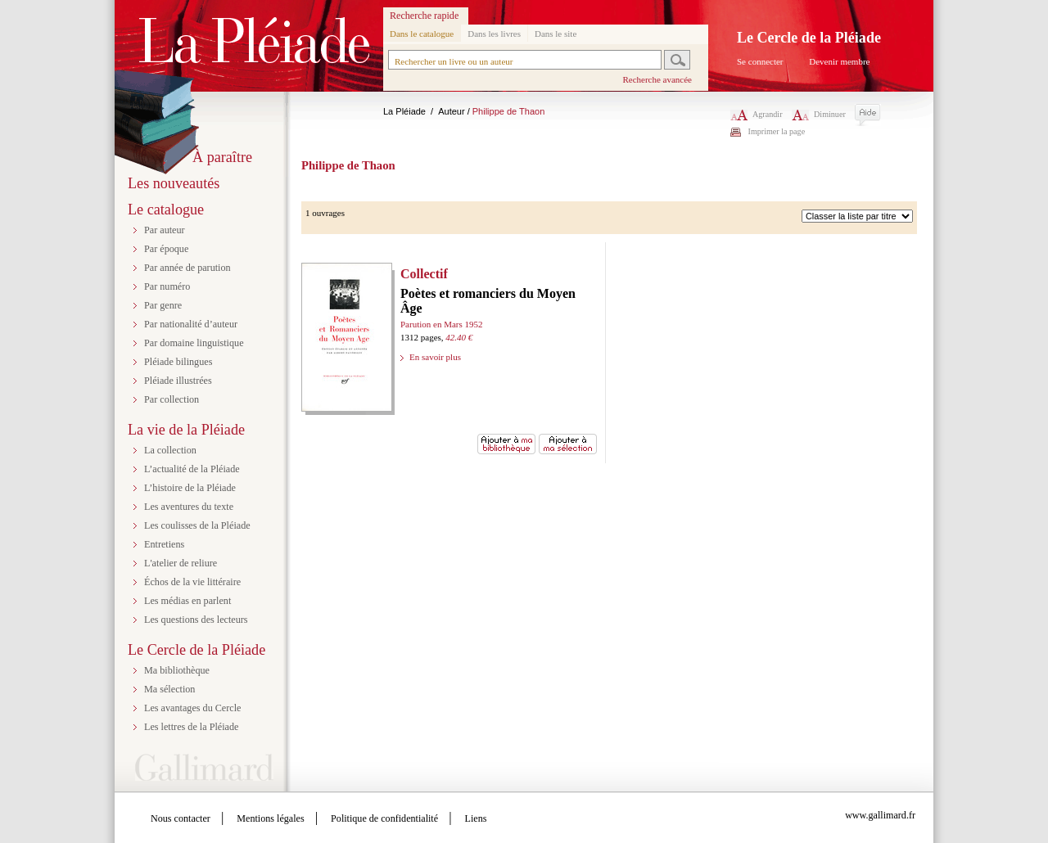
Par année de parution (187, 267)
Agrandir (756, 114)
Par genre (163, 305)
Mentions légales (270, 818)
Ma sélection (169, 689)
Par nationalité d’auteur (190, 324)
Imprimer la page (777, 131)
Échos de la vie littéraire (192, 582)
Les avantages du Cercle (192, 708)
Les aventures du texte (188, 506)
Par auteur (164, 230)
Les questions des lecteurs (196, 619)
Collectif (424, 274)
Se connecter (760, 61)
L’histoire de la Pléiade (190, 488)
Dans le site (555, 33)
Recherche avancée (657, 79)
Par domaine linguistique (194, 343)
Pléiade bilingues (178, 361)
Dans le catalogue (422, 33)
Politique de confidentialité (384, 818)
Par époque (166, 249)
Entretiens (164, 544)
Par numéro (167, 286)
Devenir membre (839, 61)
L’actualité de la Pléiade (192, 469)
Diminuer (819, 114)
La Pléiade (404, 111)
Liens (476, 818)
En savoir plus (435, 357)
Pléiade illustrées (178, 380)
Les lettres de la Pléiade (191, 727)
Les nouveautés (173, 183)
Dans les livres (494, 33)
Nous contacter (180, 818)
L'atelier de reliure (180, 563)
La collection (170, 450)
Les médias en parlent (187, 600)
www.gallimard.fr (880, 815)
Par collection (171, 399)
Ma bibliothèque (177, 670)
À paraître (222, 157)
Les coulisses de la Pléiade (197, 525)
